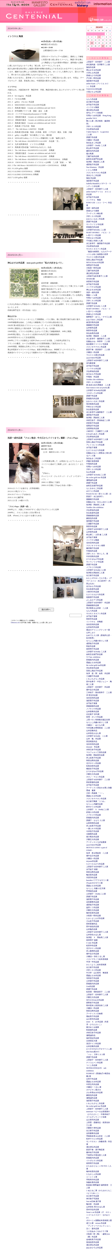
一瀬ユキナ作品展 (93, 828)
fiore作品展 (90, 472)
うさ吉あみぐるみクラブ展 (97, 1231)
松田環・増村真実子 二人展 (98, 992)
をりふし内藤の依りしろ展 (97, 641)
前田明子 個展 (92, 940)
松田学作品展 (91, 945)
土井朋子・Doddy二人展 (96, 894)
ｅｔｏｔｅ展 (91, 1177)
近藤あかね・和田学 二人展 (98, 341)
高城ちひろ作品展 (93, 75)
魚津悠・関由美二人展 (95, 162)
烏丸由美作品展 (92, 333)
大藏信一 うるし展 (93, 1087)
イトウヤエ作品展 (93, 287)
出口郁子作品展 (92, 575)
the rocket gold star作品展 (96, 665)
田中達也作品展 (92, 926)
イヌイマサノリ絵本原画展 (97, 959)
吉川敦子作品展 (92, 102)
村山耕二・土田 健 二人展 (96, 535)
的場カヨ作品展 (92, 812)
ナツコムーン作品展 (94, 1063)
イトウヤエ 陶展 (93, 200)
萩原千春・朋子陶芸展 (95, 1150)
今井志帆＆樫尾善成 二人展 (98, 728)
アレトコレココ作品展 (95, 445)
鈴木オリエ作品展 (93, 807)
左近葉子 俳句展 (92, 714)
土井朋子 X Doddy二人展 (97, 809)
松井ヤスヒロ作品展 (94, 1139)
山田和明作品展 (92, 823)
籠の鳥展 (90, 154)
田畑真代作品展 (92, 227)
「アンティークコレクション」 (99, 1226)
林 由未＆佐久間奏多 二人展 (98, 385)
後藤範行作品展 (92, 325)
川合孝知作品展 (92, 129)
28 (103, 46)
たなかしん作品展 (93, 1174)
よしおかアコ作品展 (94, 600)
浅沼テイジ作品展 (93, 1043)
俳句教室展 (90, 363)
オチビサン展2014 (93, 1090)
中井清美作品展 (92, 556)
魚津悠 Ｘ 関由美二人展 (97, 937)
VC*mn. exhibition (93, 657)
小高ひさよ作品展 (93, 92)
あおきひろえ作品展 (94, 1248)
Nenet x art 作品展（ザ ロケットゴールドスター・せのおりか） (98, 1215)
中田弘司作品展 (92, 1084)
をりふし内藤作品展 (94, 804)
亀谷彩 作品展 (92, 1204)
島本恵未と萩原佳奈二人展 (97, 1005)
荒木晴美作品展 (92, 404)
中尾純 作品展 (92, 377)
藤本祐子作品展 (92, 1152)
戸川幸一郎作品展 (93, 78)
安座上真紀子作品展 (94, 260)
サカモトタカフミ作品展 (96, 249)
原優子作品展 (91, 137)
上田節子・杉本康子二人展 (97, 189)
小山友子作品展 (92, 921)
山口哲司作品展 (92, 1019)
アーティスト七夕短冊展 (96, 842)
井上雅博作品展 (92, 951)
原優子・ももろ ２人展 (95, 820)
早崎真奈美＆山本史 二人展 (98, 1136)
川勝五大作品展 (92, 774)
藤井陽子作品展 (92, 548)
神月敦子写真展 (92, 1199)
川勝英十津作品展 (93, 1128)
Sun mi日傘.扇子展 (93, 1201)
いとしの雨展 (91, 170)
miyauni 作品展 (92, 747)
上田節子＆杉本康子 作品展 (98, 603)
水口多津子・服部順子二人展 (98, 339)
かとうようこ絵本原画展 (96, 965)
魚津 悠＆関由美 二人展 (97, 853)
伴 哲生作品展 (92, 695)
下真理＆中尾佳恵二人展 (96, 1155)
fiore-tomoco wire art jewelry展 (98, 388)
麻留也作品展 (91, 518)
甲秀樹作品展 (91, 891)
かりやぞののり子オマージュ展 (99, 1049)
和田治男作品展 (92, 760)
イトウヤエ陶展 (92, 107)
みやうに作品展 (92, 491)
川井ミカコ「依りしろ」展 (97, 554)
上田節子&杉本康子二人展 (97, 276)
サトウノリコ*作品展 (95, 224)
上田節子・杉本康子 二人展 (98, 62)
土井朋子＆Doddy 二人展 (96, 306)
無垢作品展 (90, 67)
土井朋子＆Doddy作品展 (96, 390)
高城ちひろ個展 (92, 211)
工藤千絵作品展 (92, 156)
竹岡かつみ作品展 (93, 298)
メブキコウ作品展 (93, 567)
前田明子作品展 (92, 649)
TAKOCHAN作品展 (94, 89)
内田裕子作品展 (92, 281)
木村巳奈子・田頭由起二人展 (98, 420)
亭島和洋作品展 (92, 1180)
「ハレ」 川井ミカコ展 (95, 1054)
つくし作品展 (91, 1065)
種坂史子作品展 (92, 769)
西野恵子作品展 (92, 1003)
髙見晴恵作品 (91, 741)
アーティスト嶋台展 (94, 213)
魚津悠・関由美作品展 (95, 755)
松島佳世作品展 (92, 766)
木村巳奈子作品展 (93, 750)
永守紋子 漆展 (92, 869)
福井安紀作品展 (92, 1038)
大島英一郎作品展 (93, 268)
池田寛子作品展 (92, 81)
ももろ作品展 (91, 99)
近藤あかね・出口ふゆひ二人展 (99, 502)
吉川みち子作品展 (93, 374)
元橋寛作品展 (91, 834)
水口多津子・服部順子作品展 (98, 243)
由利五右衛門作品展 (94, 159)
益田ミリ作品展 (92, 907)
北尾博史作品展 (92, 428)
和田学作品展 (91, 330)
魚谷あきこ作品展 (93, 143)
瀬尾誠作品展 (91, 480)
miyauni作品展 (92, 861)
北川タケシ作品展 (93, 763)
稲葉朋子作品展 (92, 597)
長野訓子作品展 (92, 265)
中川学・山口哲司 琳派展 (97, 973)
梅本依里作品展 (92, 913)
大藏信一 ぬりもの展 (95, 725)
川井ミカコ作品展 (93, 126)
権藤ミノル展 (91, 295)
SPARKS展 (90, 279)
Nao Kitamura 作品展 (95, 167)
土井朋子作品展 (92, 981)
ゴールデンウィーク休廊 (96, 1117)
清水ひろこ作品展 (93, 175)
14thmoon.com (15, 622)
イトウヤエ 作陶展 (94, 622)
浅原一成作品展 (92, 208)
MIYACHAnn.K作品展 (95, 262)
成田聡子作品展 (92, 164)
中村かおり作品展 (93, 238)
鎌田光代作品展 (92, 151)
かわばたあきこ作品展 (95, 434)
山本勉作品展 (91, 929)
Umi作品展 (90, 986)
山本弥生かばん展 (93, 733)
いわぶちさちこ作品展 (95, 679)
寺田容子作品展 (92, 978)
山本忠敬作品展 (92, 1046)
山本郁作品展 (91, 328)
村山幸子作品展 (92, 148)
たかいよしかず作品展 (95, 918)
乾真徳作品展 (91, 1030)
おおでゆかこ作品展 (94, 320)
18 (92, 43)
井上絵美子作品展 (93, 758)
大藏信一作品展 (92, 140)
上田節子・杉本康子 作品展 (98, 687)
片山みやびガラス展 (94, 883)
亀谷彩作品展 (91, 875)
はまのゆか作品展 (93, 358)
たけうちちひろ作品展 (95, 450)
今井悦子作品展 (92, 831)
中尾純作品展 (91, 464)
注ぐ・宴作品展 (92, 1229)
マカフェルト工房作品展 (96, 752)
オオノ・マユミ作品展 (95, 777)
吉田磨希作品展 (92, 902)
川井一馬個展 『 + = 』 (95, 793)
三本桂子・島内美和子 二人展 (99, 692)
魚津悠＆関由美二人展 (95, 573)
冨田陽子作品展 (92, 521)
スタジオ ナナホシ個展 (95, 545)
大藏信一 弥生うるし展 (95, 956)
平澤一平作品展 (92, 962)
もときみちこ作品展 (94, 488)
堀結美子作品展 (92, 1016)
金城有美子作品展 (93, 1239)
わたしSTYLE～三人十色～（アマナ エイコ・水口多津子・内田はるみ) (99, 581)
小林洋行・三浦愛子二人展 (97, 431)
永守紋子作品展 (92, 105)
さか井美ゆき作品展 (94, 1092)
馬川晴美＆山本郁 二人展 (97, 608)
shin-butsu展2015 (92, 1052)
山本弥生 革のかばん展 (95, 1207)
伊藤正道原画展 (92, 461)
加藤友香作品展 (92, 1182)
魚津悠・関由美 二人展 (96, 336)
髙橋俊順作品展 (92, 516)
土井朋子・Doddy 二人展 (96, 145)
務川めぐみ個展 (92, 1027)
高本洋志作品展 (92, 1209)
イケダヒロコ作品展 (94, 1160)
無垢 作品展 (91, 178)
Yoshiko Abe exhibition (94, 379)
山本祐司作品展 (92, 627)
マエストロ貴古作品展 (95, 257)
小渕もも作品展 (92, 73)
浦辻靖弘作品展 (92, 110)
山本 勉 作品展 (93, 739)
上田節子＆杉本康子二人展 (97, 360)
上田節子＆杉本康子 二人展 (98, 779)
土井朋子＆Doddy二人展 (96, 475)
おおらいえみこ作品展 (95, 219)
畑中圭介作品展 (92, 690)
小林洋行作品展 (92, 592)
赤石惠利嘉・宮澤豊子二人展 (98, 65)
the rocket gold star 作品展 (96, 477)
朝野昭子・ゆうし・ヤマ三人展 (99, 317)
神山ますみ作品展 (93, 70)
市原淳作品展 (91, 877)
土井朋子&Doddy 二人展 (96, 230)
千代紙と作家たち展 (94, 241)
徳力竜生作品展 (92, 837)
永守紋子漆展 (91, 447)
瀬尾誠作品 (90, 1035)
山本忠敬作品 (91, 731)
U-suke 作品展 (91, 943)
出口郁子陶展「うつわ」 (96, 801)
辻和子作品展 (91, 1079)
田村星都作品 (91, 924)
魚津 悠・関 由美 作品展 (98, 673)
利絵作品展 (90, 646)
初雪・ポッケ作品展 (94, 717)
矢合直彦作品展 (92, 409)
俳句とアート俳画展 (94, 113)
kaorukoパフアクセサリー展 (97, 880)
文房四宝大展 (91, 1041)
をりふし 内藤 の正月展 (95, 888)
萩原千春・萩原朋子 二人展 (98, 349)
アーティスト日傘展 (94, 1014)
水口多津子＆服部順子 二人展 (99, 412)
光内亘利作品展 (92, 543)
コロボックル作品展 (94, 393)
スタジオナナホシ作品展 (96, 173)
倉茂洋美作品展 (92, 322)
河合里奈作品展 (92, 668)
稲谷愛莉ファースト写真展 (97, 344)
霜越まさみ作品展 (93, 662)
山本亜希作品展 (92, 711)
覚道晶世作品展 (92, 1242)
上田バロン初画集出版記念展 (98, 720)
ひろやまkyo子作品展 (95, 559)
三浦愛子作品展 (92, 524)
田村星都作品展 (92, 782)
